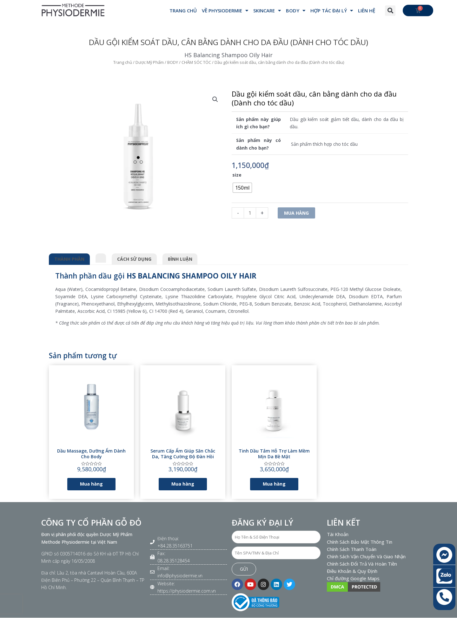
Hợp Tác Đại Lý (331, 10)
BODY (295, 10)
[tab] (101, 256)
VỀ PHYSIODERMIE (225, 10)
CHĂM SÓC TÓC (196, 62)
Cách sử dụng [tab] (134, 259)
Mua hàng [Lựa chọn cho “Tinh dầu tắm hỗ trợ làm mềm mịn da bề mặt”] (274, 484)
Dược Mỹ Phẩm (150, 62)
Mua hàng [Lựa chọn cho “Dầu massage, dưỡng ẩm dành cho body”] (91, 484)
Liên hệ (366, 10)
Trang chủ (122, 62)
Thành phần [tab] (69, 259)
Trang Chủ (183, 10)
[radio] (242, 187)
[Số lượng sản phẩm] (250, 212)
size (237, 175)
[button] (390, 10)
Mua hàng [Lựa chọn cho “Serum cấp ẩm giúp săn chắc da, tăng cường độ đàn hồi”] (182, 484)
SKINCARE (267, 10)
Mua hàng (296, 213)
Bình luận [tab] (180, 259)
